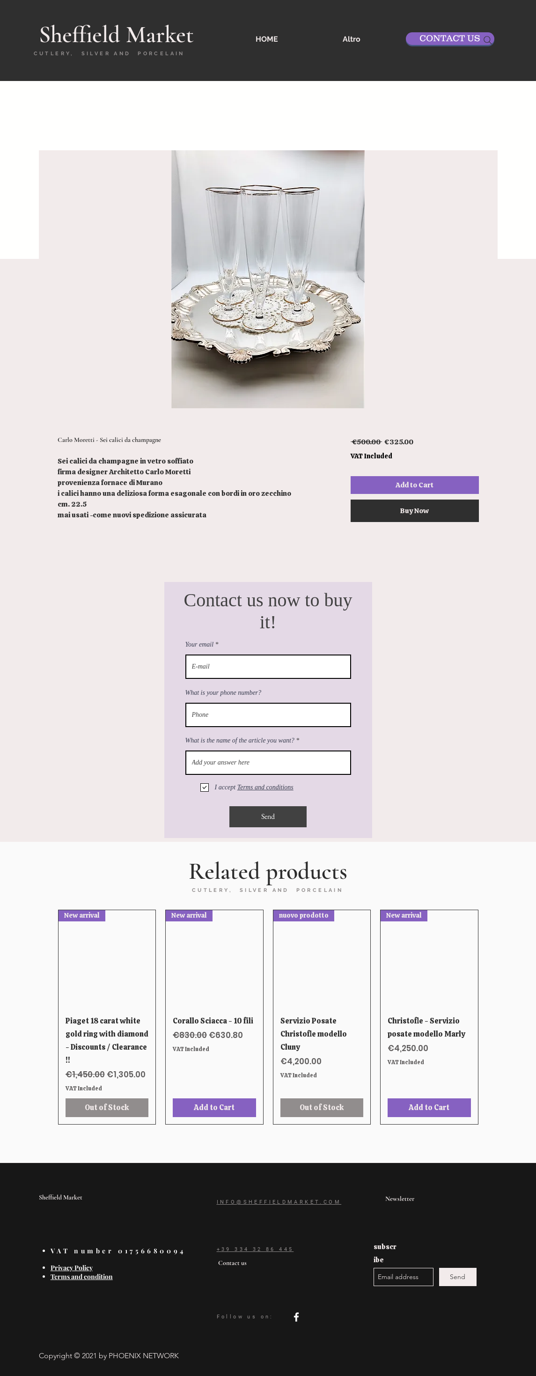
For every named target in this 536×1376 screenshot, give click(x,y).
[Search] (488, 40)
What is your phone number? (223, 693)
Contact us (232, 1263)
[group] (268, 1017)
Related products (268, 871)
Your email (199, 644)
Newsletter (399, 1199)
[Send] (268, 816)
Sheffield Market (60, 1197)
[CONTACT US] (450, 38)
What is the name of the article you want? (239, 740)
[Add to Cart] (214, 1107)
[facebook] (296, 1317)
